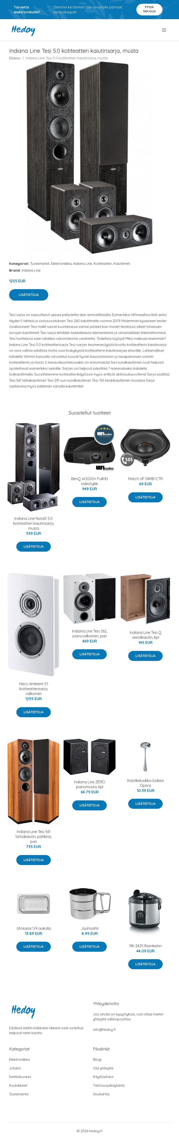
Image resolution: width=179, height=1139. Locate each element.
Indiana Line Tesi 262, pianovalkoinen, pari (89, 633)
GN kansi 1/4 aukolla (34, 928)
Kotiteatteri (103, 263)
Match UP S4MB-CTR (145, 478)
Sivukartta (101, 1094)
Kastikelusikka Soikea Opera (145, 783)
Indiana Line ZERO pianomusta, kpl (89, 784)
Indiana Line (82, 263)
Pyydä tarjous (149, 9)
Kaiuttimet (122, 263)
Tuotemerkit (39, 263)
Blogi (97, 1059)
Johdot (15, 1068)
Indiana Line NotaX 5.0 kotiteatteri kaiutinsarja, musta (33, 523)
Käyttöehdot (103, 1077)
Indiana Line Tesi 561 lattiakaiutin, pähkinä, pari (34, 836)
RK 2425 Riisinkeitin (146, 946)
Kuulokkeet (18, 1085)
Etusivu (14, 58)
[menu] (164, 30)
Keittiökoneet (20, 1077)
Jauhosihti (90, 928)
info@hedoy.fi (104, 1029)
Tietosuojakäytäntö (109, 1085)
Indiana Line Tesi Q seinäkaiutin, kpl (145, 635)
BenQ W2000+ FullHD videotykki (89, 481)
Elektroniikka (61, 263)
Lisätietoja (29, 295)
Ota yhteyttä (103, 1068)
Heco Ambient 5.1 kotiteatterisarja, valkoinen (33, 688)
